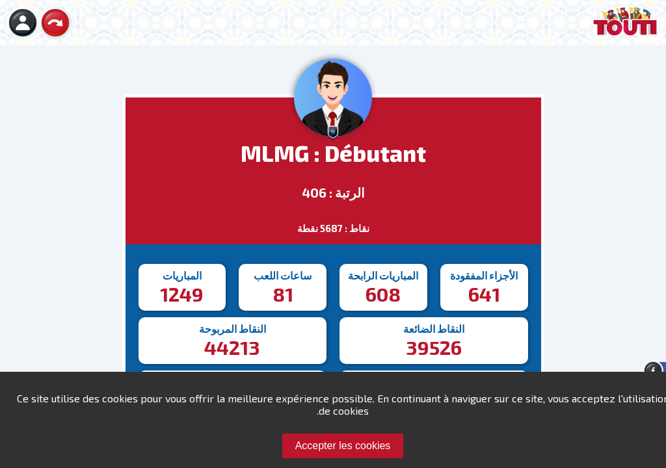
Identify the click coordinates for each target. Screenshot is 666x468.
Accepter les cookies (343, 445)
